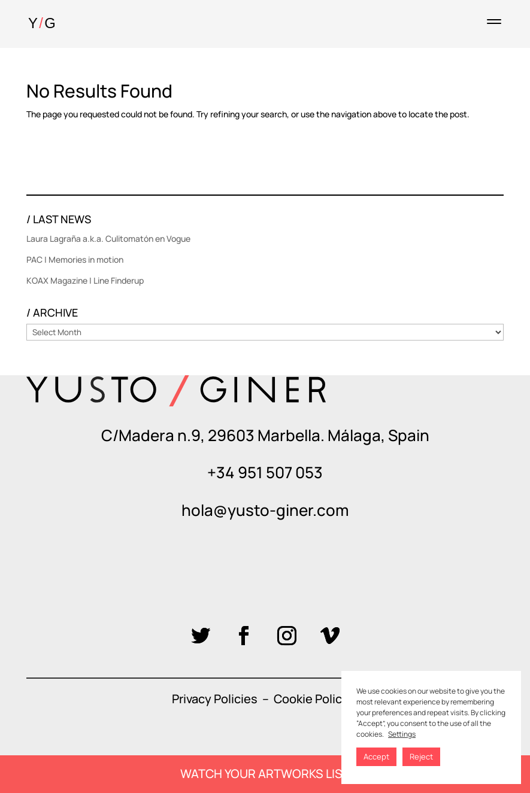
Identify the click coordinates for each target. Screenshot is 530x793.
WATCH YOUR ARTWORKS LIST (265, 773)
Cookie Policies (316, 699)
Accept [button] (376, 756)
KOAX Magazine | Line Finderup (85, 280)
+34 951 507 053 (265, 472)
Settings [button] (402, 734)
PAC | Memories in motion (74, 259)
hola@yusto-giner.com (265, 510)
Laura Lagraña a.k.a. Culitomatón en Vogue (108, 238)
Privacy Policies (215, 699)
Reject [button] (421, 756)
